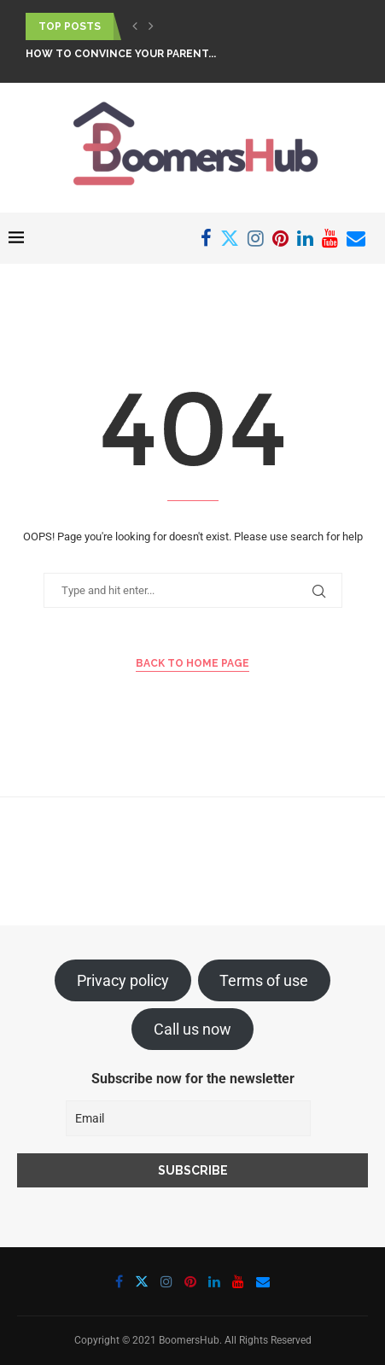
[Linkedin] (305, 238)
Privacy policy (123, 980)
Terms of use (263, 980)
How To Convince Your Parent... (121, 54)
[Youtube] (330, 238)
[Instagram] (256, 238)
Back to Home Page (192, 663)
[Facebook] (206, 238)
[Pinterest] (280, 238)
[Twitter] (229, 238)
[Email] (356, 238)
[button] (135, 26)
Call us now (192, 1029)
